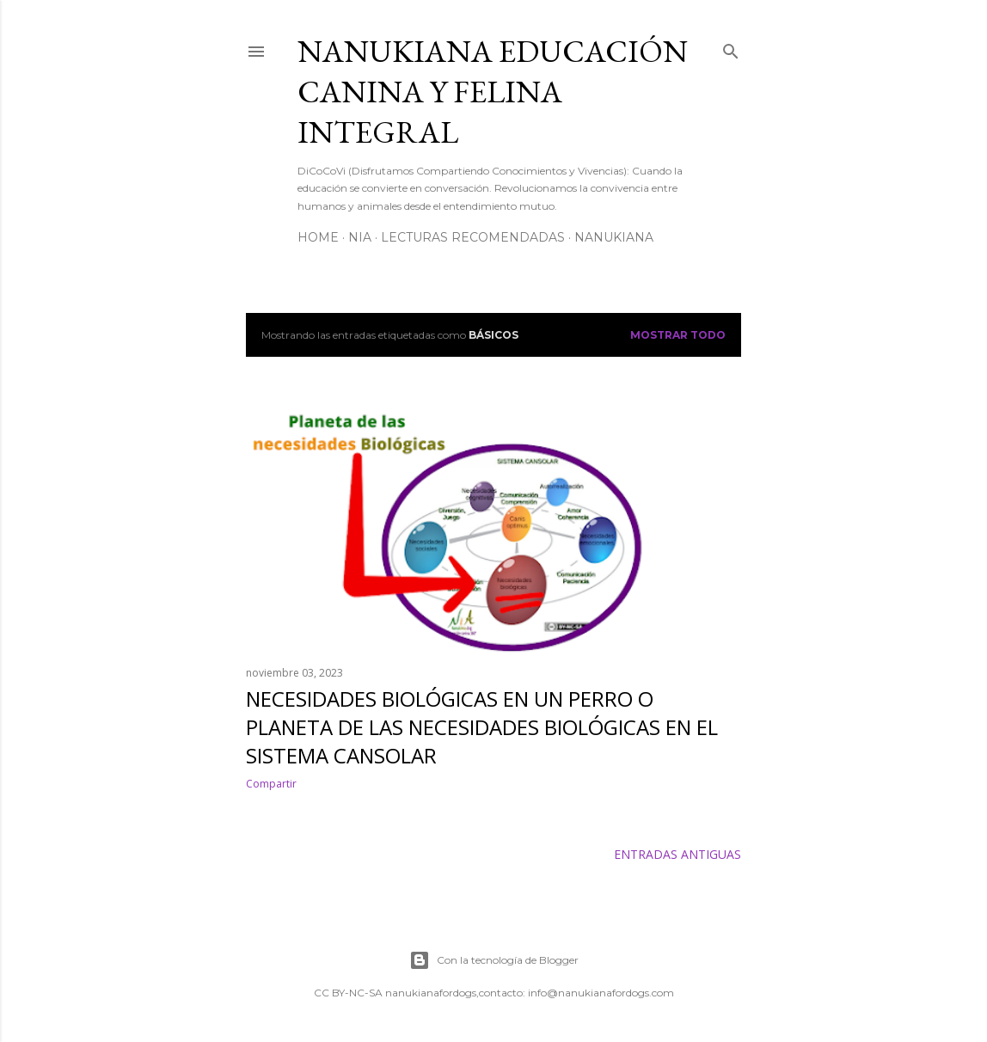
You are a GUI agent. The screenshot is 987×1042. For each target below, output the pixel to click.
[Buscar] (730, 48)
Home (318, 237)
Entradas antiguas (677, 854)
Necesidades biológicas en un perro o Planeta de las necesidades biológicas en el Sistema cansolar (482, 726)
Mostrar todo (678, 334)
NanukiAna (613, 237)
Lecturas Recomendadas (473, 237)
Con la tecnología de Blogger (494, 960)
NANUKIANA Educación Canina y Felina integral (492, 91)
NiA (359, 237)
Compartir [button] (271, 783)
